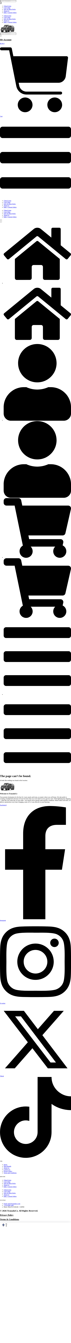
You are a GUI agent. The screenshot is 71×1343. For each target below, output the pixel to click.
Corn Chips (7, 7)
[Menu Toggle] (1, 221)
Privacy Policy (6, 1215)
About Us (6, 11)
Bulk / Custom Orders (10, 12)
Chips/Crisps (7, 6)
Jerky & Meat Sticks (10, 9)
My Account (5, 39)
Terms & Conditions (9, 1219)
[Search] (0, 3)
